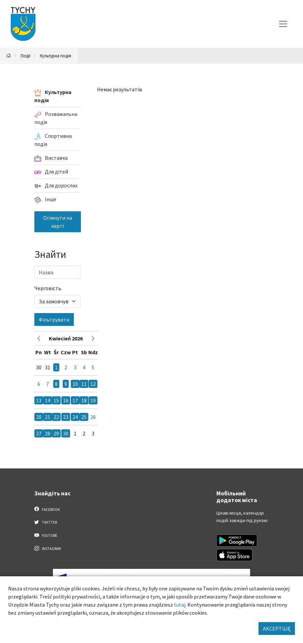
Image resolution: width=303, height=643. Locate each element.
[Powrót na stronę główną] (8, 55)
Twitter (45, 522)
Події (25, 55)
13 (38, 400)
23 (65, 417)
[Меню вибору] (283, 23)
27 (38, 433)
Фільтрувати (54, 319)
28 (47, 433)
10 (75, 383)
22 (56, 417)
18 (84, 400)
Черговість (47, 288)
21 (47, 417)
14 (47, 400)
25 (84, 417)
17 (75, 400)
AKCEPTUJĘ (277, 628)
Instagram (47, 548)
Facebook (47, 509)
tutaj (179, 604)
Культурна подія (55, 55)
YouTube (46, 535)
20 (38, 417)
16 (65, 400)
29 (56, 433)
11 (84, 383)
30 (65, 433)
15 (56, 400)
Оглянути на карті (57, 221)
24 (75, 417)
